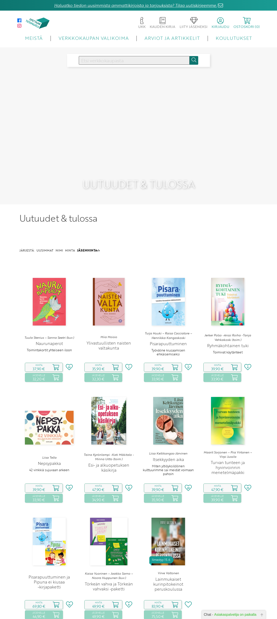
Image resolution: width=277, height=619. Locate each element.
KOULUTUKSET (234, 38)
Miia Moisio (108, 302)
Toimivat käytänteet (228, 317)
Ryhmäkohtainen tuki (228, 310)
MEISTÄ (34, 38)
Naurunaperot (49, 308)
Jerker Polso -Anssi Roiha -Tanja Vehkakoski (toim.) (228, 302)
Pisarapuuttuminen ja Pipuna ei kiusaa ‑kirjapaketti (49, 546)
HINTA (70, 215)
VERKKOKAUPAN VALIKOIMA (94, 38)
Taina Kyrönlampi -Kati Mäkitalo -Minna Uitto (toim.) (109, 422)
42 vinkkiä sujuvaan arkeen (49, 435)
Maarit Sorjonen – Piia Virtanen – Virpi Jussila (228, 419)
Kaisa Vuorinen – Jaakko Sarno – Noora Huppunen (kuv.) (109, 540)
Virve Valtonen (168, 538)
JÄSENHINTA (88, 215)
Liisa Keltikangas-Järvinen (168, 418)
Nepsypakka (49, 428)
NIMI (59, 215)
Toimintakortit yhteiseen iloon (49, 315)
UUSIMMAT (45, 215)
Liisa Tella (49, 422)
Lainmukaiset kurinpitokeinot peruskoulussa (168, 549)
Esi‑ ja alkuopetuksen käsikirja (108, 432)
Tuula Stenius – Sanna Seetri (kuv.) (49, 302)
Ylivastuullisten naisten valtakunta (109, 310)
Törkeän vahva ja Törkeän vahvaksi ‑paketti (109, 551)
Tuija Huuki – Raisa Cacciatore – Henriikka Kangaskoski (168, 300)
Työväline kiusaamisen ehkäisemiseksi (168, 317)
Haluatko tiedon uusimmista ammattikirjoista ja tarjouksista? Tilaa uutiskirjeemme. (135, 5)
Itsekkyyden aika (168, 424)
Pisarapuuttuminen (168, 308)
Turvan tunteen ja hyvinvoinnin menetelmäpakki (228, 432)
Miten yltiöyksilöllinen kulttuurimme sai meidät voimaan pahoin (168, 435)
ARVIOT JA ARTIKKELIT (172, 38)
